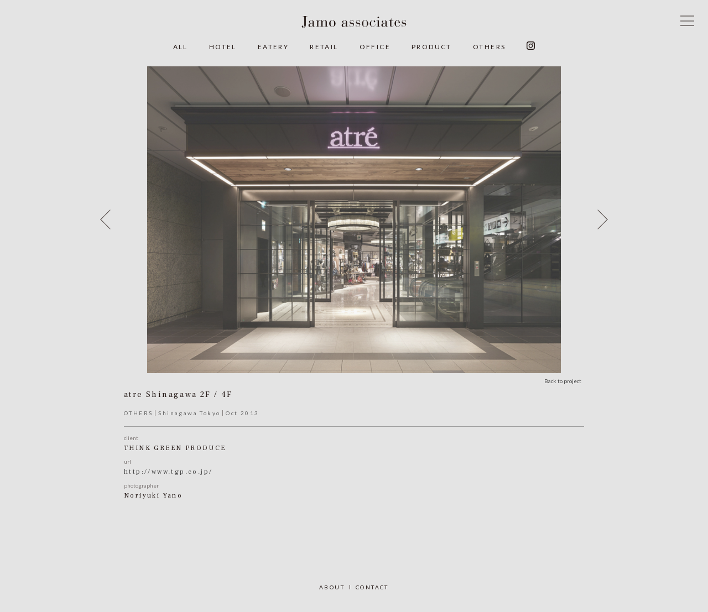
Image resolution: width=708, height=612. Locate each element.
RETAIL (324, 47)
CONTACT (372, 587)
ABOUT (332, 587)
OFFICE (375, 47)
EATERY (273, 47)
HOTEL (223, 47)
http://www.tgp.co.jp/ (168, 472)
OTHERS (489, 47)
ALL (180, 47)
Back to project (562, 381)
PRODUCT (432, 47)
